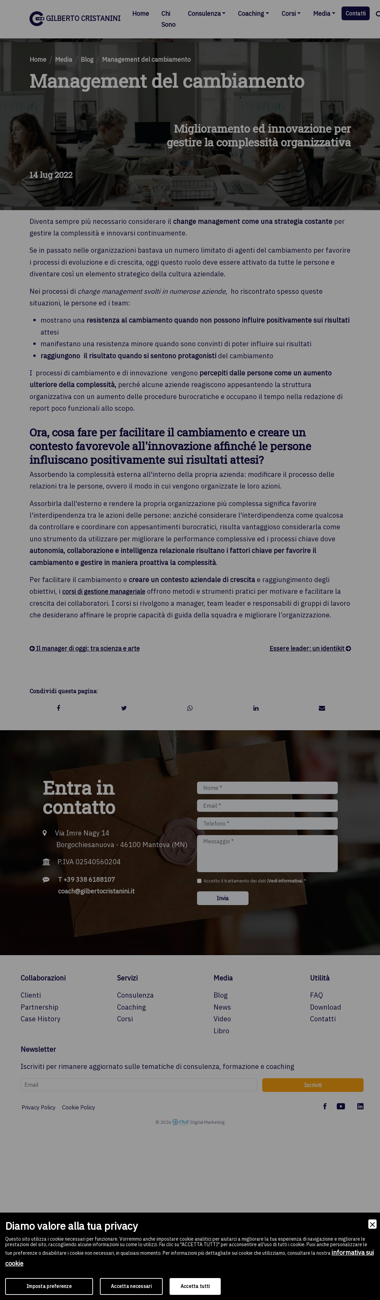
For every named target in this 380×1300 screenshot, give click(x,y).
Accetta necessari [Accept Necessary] (131, 1286)
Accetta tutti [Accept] (195, 1286)
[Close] (372, 1224)
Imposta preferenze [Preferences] (49, 1286)
